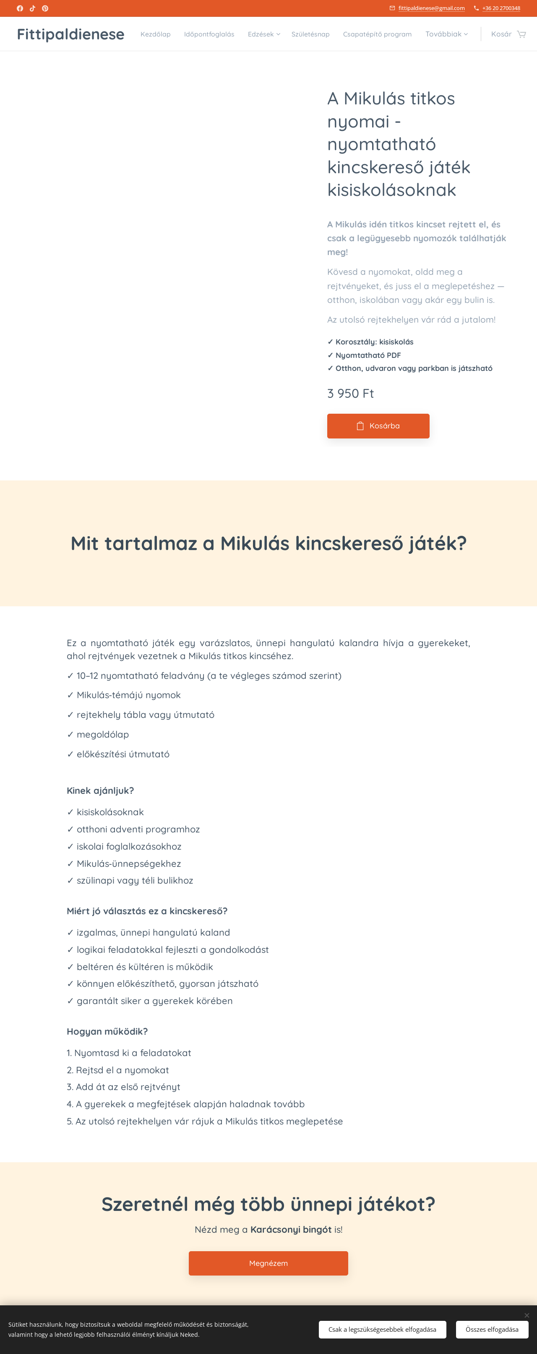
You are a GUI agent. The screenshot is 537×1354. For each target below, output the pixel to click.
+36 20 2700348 (501, 8)
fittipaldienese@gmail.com (432, 8)
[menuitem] (219, 33)
